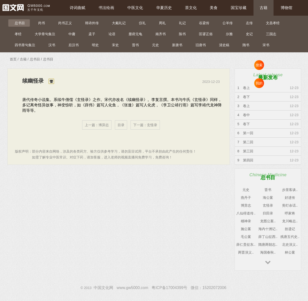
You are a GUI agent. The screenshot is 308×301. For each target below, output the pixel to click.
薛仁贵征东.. (245, 244)
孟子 (91, 34)
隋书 (245, 45)
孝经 (18, 34)
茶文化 (191, 8)
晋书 (135, 45)
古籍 (263, 8)
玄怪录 (152, 125)
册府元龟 (135, 34)
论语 (112, 34)
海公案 (268, 198)
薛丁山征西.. (267, 237)
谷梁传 (204, 23)
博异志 (104, 125)
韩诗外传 (92, 23)
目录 (121, 125)
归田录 (268, 213)
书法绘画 (106, 8)
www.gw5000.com (132, 288)
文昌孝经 (273, 23)
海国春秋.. (268, 252)
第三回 (248, 151)
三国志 (271, 34)
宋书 (266, 45)
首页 (13, 59)
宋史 (115, 45)
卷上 (246, 88)
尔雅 (229, 34)
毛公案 (246, 237)
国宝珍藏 (238, 8)
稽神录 (246, 221)
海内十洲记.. (267, 229)
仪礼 (142, 23)
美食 (214, 8)
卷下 (246, 97)
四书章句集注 (25, 45)
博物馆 (286, 8)
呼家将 (290, 213)
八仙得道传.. (245, 213)
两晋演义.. (246, 252)
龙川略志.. (290, 221)
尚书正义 (65, 23)
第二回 (248, 142)
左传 (249, 23)
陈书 (182, 34)
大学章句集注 (45, 34)
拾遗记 (290, 229)
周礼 (162, 23)
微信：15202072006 (208, 288)
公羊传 (227, 23)
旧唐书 (201, 45)
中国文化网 (103, 288)
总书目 (20, 23)
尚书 (41, 23)
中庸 (71, 34)
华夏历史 (164, 8)
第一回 (248, 133)
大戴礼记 (119, 23)
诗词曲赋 (77, 8)
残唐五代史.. (289, 237)
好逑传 (290, 198)
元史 (155, 45)
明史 (95, 45)
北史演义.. (290, 244)
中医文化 (135, 8)
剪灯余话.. (290, 205)
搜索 (259, 65)
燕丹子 (246, 198)
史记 (249, 34)
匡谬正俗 (206, 34)
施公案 (246, 229)
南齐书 (160, 34)
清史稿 (224, 45)
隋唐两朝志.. (267, 244)
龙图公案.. (268, 221)
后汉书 (73, 45)
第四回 (248, 160)
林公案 (290, 252)
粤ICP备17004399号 (169, 288)
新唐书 (177, 45)
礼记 (182, 23)
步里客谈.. (290, 190)
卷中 (246, 115)
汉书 (51, 45)
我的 (259, 83)
